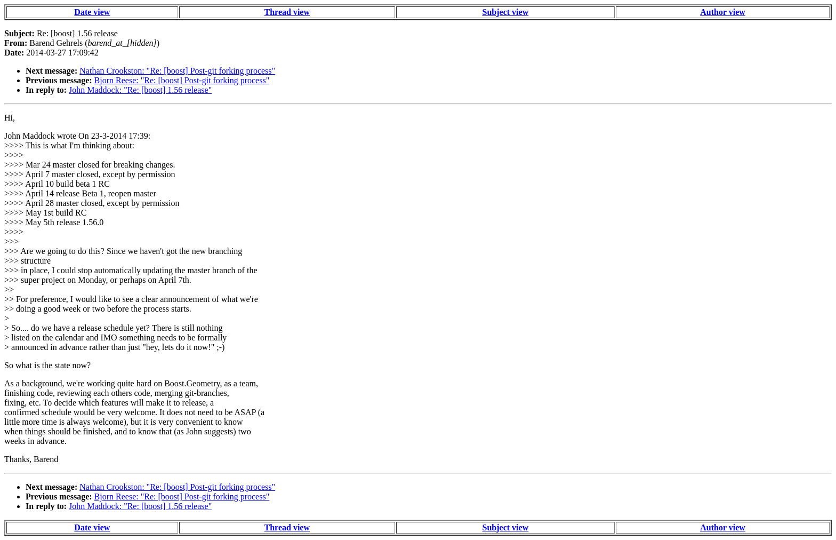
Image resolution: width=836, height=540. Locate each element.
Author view (722, 12)
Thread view (287, 12)
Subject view (506, 12)
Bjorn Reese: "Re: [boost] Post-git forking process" (182, 80)
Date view (92, 12)
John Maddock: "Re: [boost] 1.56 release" (140, 89)
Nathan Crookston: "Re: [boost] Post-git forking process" (177, 70)
